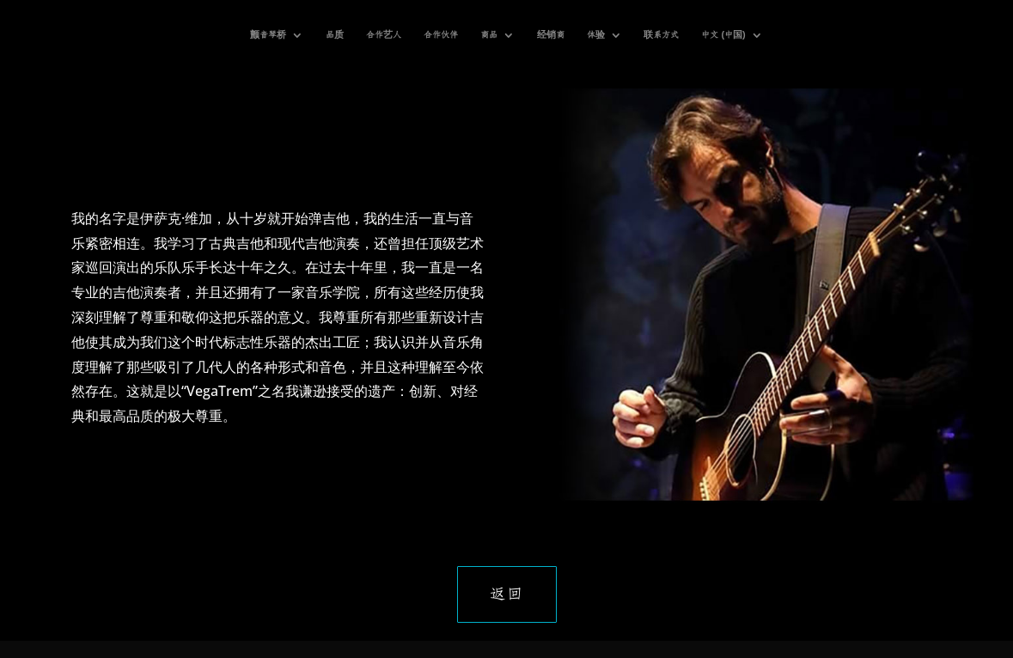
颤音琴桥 (268, 35)
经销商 (550, 35)
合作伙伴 (441, 35)
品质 (335, 35)
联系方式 (661, 35)
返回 (507, 594)
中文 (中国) (723, 35)
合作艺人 (383, 35)
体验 (596, 35)
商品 (488, 35)
